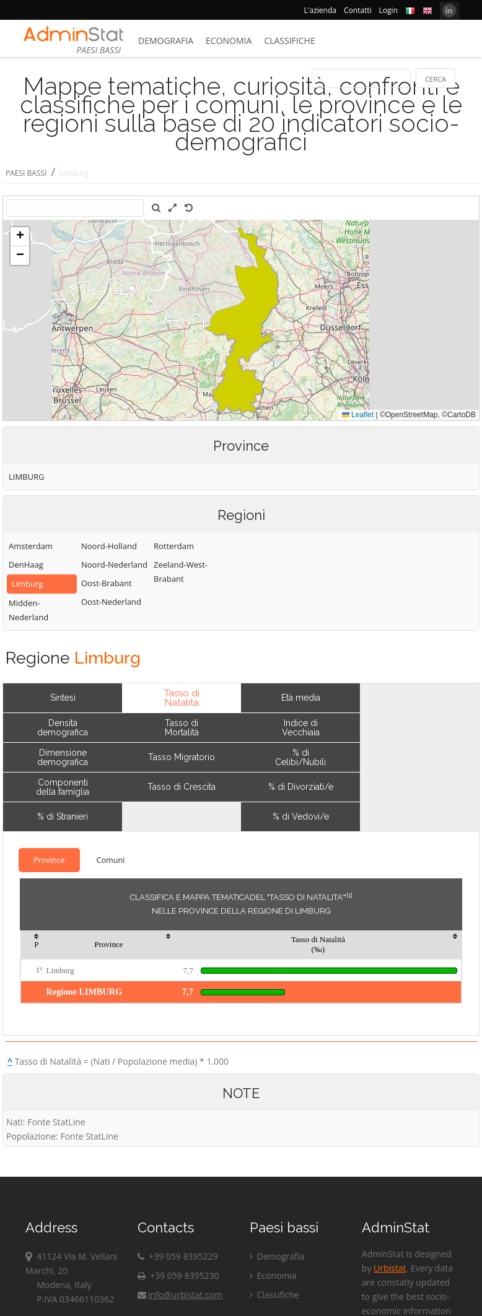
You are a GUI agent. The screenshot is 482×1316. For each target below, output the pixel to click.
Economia (229, 40)
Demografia (165, 40)
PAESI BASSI (26, 173)
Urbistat (390, 1268)
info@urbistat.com (180, 1295)
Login (388, 10)
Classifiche (289, 40)
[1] (349, 895)
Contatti (358, 10)
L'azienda (320, 10)
